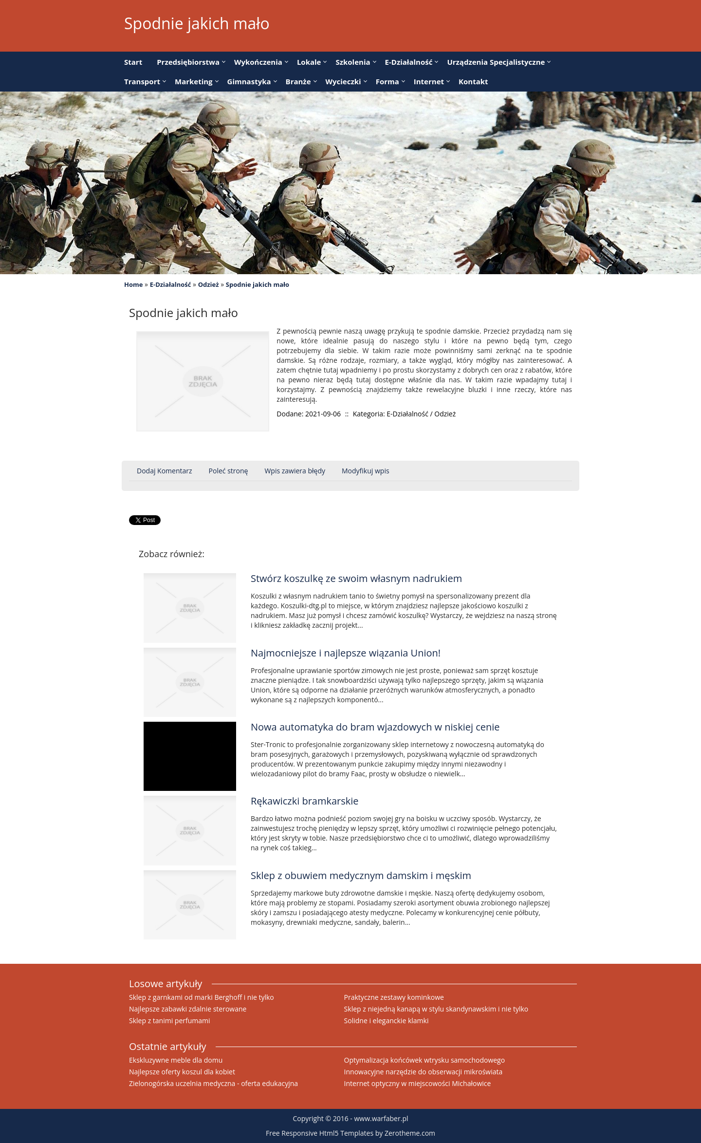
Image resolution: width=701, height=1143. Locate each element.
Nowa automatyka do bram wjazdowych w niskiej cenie (375, 726)
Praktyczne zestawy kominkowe (394, 997)
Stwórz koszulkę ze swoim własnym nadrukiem (356, 578)
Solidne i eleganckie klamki (386, 1020)
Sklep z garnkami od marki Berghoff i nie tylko (201, 997)
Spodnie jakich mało (257, 284)
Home (133, 284)
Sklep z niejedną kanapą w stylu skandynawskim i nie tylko (436, 1008)
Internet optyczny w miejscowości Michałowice (417, 1083)
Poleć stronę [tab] (228, 470)
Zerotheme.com (410, 1133)
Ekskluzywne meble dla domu (175, 1060)
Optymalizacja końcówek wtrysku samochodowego (424, 1060)
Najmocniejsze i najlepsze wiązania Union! (346, 652)
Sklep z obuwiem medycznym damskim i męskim (361, 875)
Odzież (208, 284)
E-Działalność (170, 284)
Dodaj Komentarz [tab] (164, 470)
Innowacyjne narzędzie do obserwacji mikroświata (423, 1071)
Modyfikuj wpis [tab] (365, 470)
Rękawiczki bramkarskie (305, 800)
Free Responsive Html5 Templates (319, 1133)
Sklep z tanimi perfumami (169, 1020)
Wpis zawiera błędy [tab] (294, 470)
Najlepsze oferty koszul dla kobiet (182, 1071)
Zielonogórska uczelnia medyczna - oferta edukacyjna (213, 1083)
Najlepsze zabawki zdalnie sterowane (187, 1008)
